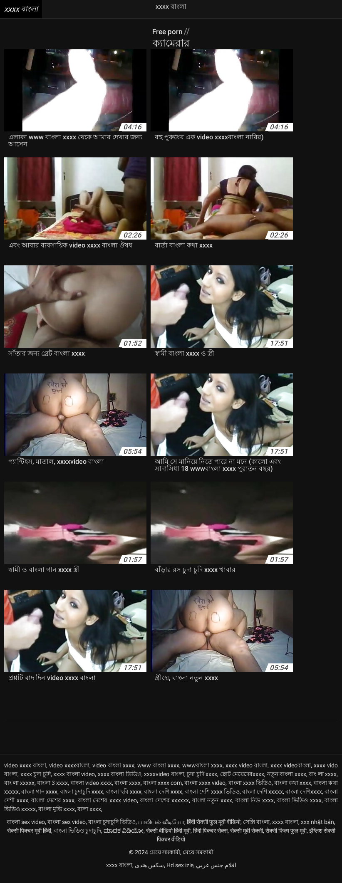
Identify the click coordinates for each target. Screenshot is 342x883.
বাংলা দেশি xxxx (163, 798)
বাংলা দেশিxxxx (303, 798)
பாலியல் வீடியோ (161, 829)
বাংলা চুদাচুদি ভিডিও (112, 829)
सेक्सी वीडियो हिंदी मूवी (168, 837)
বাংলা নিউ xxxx (254, 807)
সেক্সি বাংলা (256, 829)
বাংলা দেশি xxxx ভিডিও (212, 798)
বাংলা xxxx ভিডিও (250, 790)
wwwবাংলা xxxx (202, 772)
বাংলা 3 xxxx (52, 790)
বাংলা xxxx (127, 790)
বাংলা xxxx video (205, 790)
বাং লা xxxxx (19, 790)
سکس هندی (149, 872)
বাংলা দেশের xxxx (52, 807)
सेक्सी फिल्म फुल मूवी (286, 837)
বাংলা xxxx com (162, 790)
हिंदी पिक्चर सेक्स (210, 837)
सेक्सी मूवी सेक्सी (246, 837)
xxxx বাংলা (285, 829)
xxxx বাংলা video (74, 781)
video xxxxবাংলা (69, 772)
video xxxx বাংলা (25, 772)
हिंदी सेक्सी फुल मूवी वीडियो (213, 829)
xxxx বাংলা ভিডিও (119, 781)
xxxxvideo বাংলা (164, 781)
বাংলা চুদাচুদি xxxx (81, 798)
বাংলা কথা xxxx (292, 790)
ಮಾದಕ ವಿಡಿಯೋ (124, 837)
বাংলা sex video (26, 829)
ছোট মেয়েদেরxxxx (242, 781)
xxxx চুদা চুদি (35, 781)
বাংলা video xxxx (91, 790)
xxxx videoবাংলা (290, 772)
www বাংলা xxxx (158, 772)
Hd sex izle (179, 872)
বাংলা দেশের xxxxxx (164, 807)
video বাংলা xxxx (113, 772)
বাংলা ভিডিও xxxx (299, 807)
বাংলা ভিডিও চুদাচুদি (77, 837)
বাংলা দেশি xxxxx (262, 798)
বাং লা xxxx (323, 781)
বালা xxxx (89, 816)
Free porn (168, 31)
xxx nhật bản (317, 829)
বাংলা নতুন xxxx (212, 807)
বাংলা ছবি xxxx (123, 798)
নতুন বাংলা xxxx (286, 781)
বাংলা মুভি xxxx (56, 816)
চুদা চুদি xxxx (202, 781)
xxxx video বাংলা (247, 772)
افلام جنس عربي (216, 872)
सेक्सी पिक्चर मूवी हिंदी (29, 837)
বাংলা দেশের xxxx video (107, 807)
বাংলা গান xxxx (39, 798)
